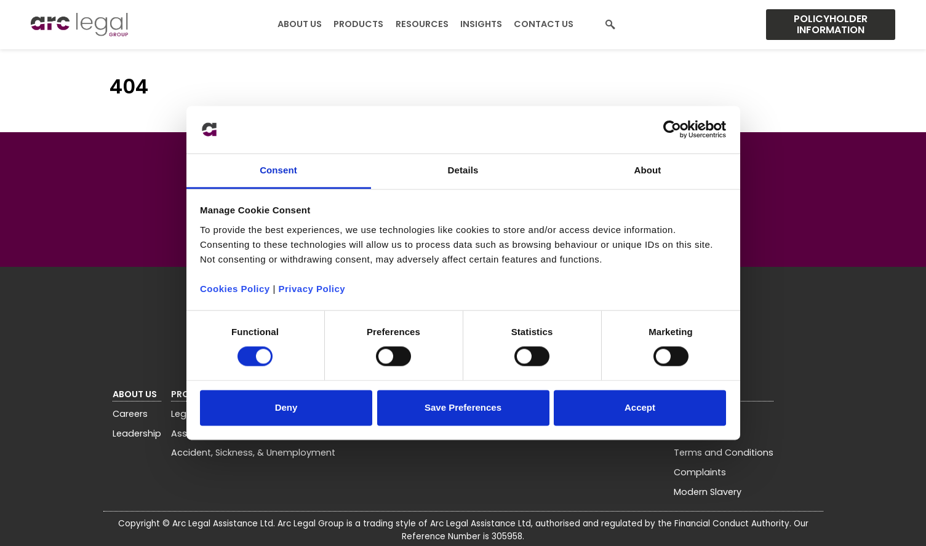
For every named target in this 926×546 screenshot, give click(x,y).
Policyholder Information (831, 24)
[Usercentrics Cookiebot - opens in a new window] (672, 130)
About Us (299, 24)
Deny (286, 407)
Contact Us (543, 24)
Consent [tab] (278, 170)
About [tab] (647, 170)
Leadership (137, 433)
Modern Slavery (707, 492)
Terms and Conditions (723, 452)
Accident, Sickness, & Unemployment (253, 452)
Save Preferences (463, 407)
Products (358, 24)
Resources (422, 24)
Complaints (700, 472)
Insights (481, 24)
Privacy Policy (311, 288)
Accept (640, 407)
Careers (130, 414)
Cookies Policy (235, 288)
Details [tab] (463, 170)
